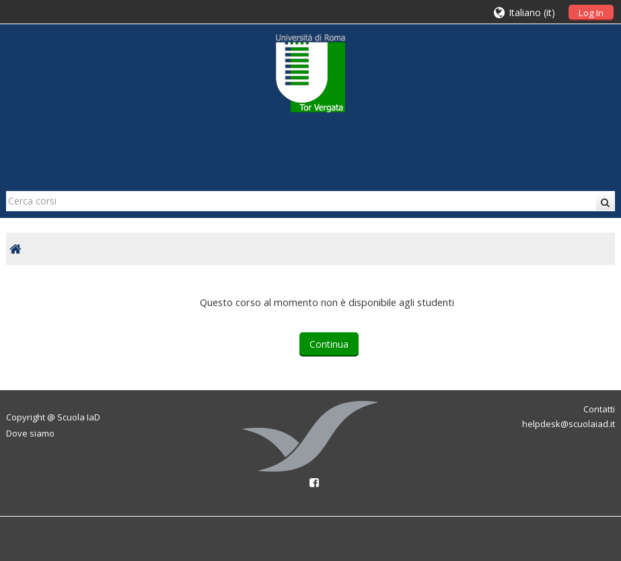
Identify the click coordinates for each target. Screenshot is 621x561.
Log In (591, 13)
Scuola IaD (78, 417)
